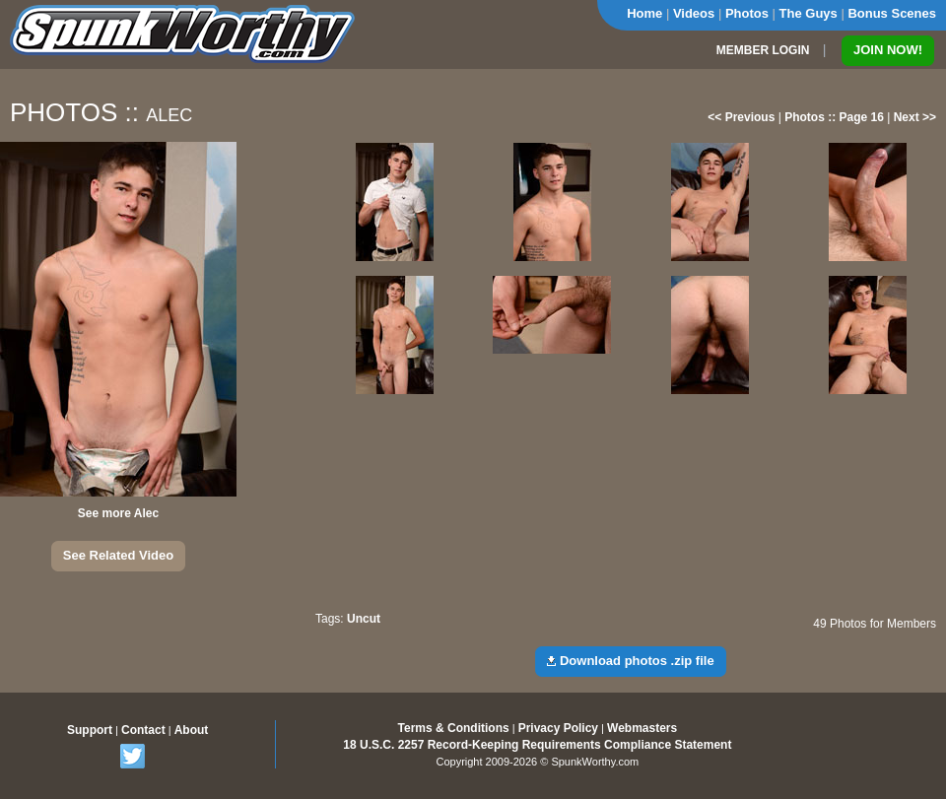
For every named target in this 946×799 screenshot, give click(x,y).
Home (644, 13)
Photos (747, 13)
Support (89, 730)
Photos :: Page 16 (834, 117)
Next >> (915, 117)
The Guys (808, 13)
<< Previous (741, 117)
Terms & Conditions (453, 728)
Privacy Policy (558, 728)
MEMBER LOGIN (763, 50)
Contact (143, 730)
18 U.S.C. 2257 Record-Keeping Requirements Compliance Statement (537, 745)
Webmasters (642, 728)
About (191, 730)
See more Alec (118, 513)
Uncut (363, 619)
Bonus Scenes (891, 13)
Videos (693, 13)
